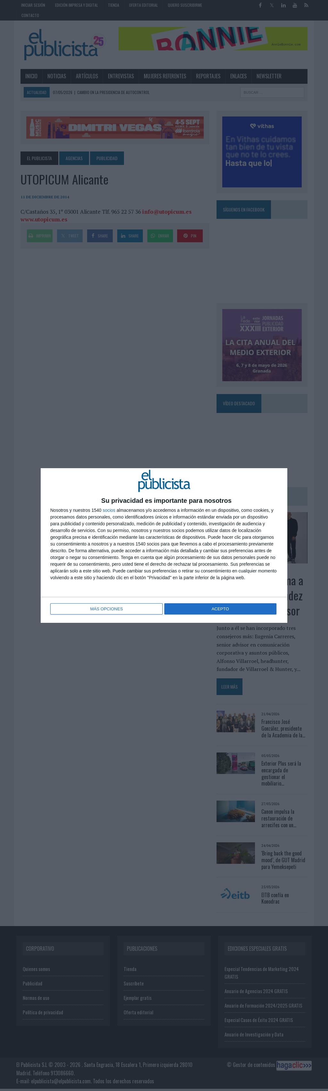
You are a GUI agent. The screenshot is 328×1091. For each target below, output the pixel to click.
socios (108, 510)
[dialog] (164, 545)
